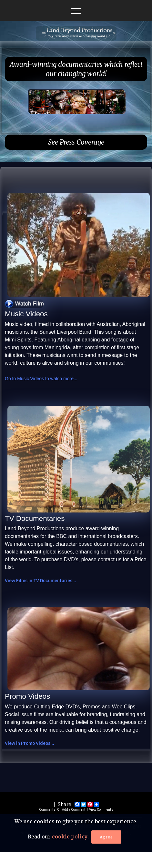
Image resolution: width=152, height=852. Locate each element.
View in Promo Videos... (29, 743)
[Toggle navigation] (76, 11)
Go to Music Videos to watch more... (41, 378)
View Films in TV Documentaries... (40, 580)
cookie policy (69, 838)
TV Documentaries (35, 518)
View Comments (101, 809)
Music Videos (26, 314)
